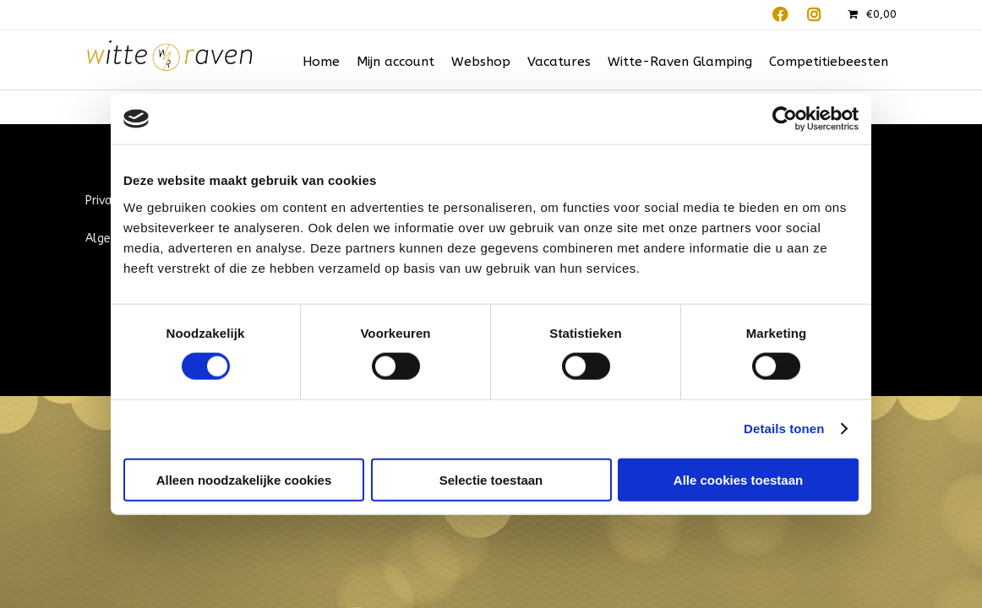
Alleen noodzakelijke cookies (244, 479)
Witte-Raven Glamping (680, 61)
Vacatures (559, 61)
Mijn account (395, 61)
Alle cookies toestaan (738, 479)
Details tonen (784, 428)
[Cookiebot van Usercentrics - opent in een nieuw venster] (785, 119)
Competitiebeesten (828, 61)
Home (321, 61)
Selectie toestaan (491, 479)
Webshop (480, 61)
